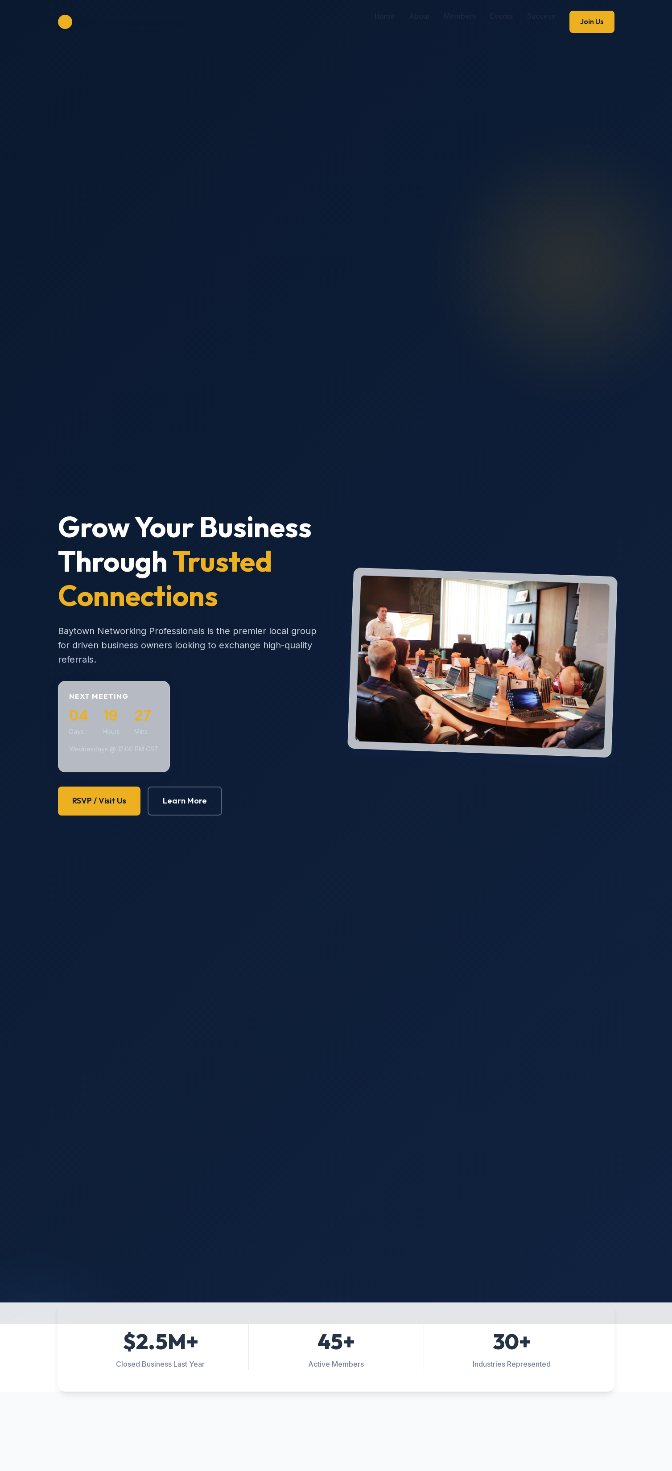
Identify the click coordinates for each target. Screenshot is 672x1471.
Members (460, 16)
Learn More (185, 800)
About (419, 16)
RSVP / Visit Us (99, 800)
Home (385, 16)
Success (541, 16)
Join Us (592, 21)
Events (501, 16)
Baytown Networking (121, 22)
